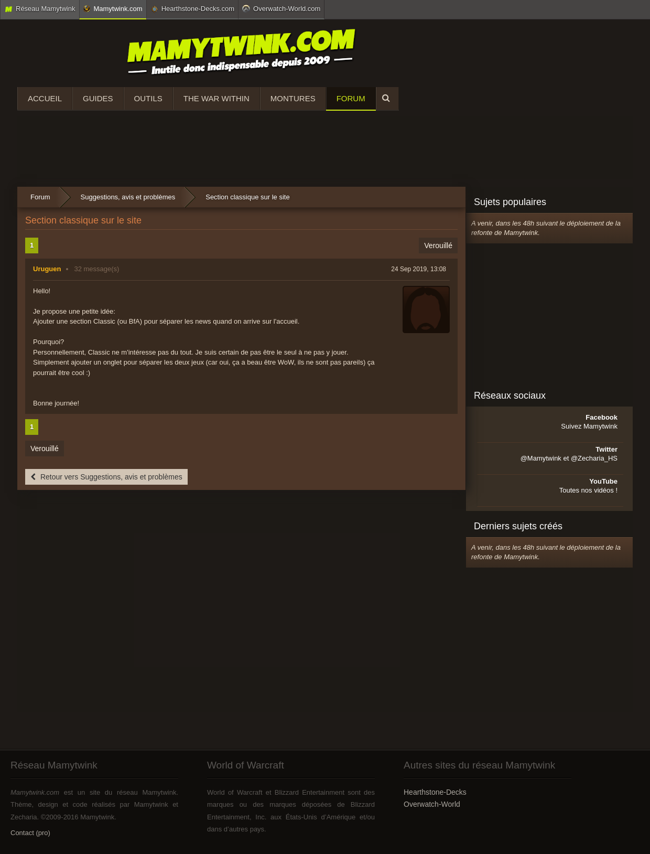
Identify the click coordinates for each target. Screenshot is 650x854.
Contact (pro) (30, 833)
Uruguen (47, 269)
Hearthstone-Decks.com (192, 9)
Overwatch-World (432, 804)
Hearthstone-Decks (435, 792)
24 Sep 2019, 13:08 (418, 269)
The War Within (216, 98)
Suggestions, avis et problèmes (128, 197)
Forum (351, 98)
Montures (293, 98)
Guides (98, 98)
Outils (148, 98)
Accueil (45, 98)
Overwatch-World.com (281, 8)
